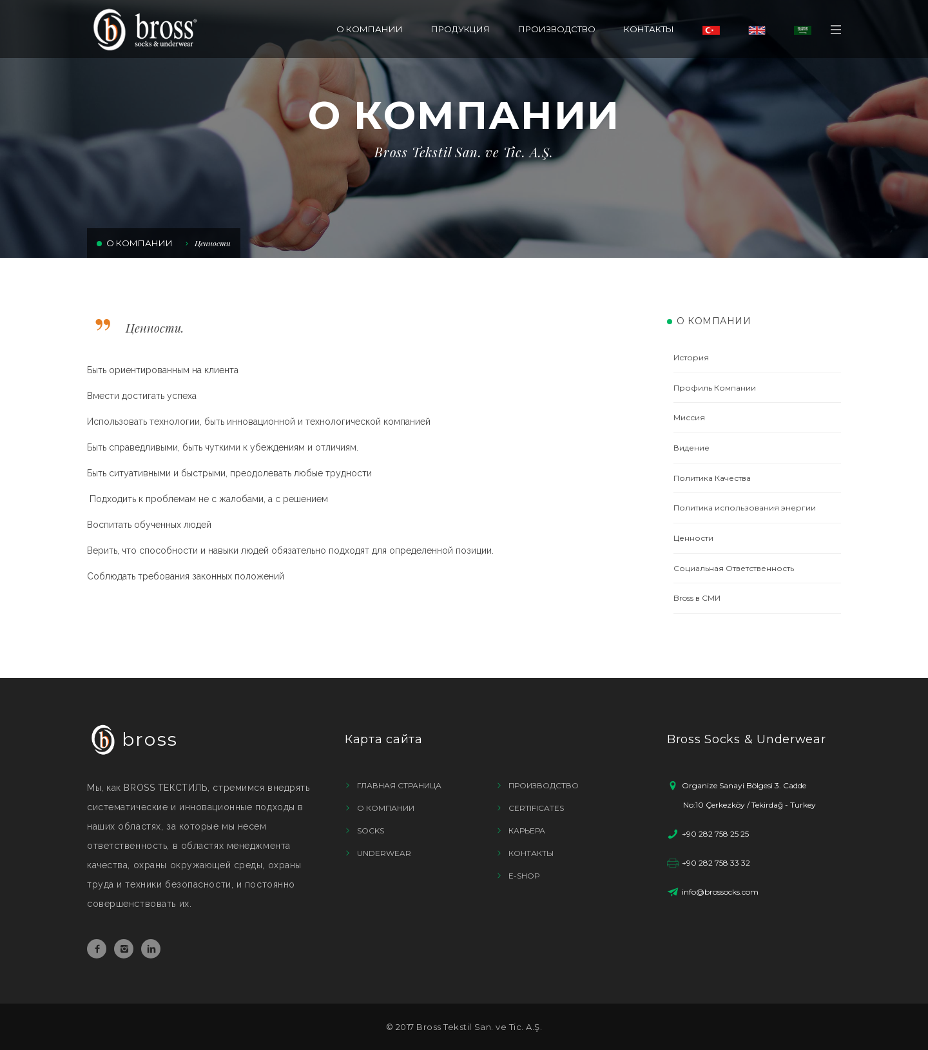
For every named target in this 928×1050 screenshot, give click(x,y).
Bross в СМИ (696, 598)
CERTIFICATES (536, 808)
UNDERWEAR (384, 853)
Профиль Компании (714, 388)
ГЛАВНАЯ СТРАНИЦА (399, 785)
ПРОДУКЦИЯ (460, 29)
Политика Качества (712, 478)
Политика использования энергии (744, 507)
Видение (691, 447)
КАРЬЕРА (526, 830)
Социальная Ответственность (733, 568)
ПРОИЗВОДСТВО (556, 29)
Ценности (213, 243)
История (691, 357)
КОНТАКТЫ (649, 29)
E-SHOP (524, 875)
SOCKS (370, 830)
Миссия (689, 417)
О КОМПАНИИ (369, 29)
